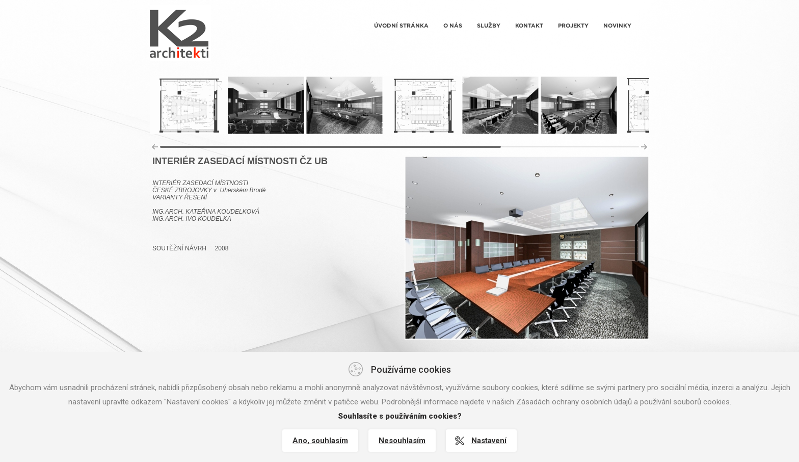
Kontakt (529, 25)
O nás (452, 25)
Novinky (617, 25)
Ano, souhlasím (320, 440)
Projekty (573, 25)
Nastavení (489, 440)
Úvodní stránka (401, 25)
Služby (488, 25)
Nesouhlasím (402, 440)
